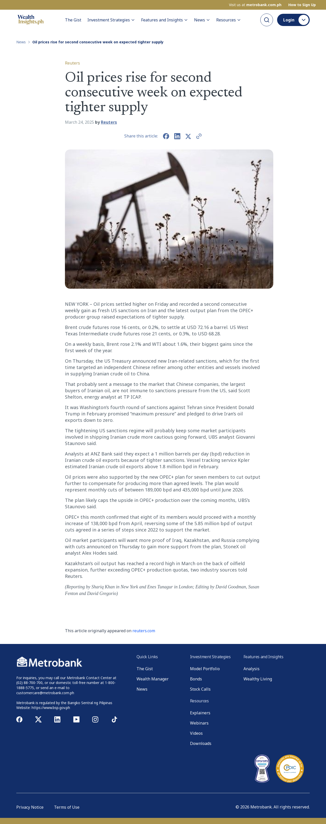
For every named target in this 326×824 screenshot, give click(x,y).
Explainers (200, 713)
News (202, 20)
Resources (228, 20)
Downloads (200, 743)
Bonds (196, 679)
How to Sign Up (302, 5)
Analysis (251, 668)
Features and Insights (164, 20)
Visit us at (255, 5)
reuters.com (143, 630)
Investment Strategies (111, 20)
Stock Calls (200, 689)
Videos (196, 733)
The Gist (73, 20)
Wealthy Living (257, 679)
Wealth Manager (153, 679)
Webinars (199, 723)
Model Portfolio (205, 668)
